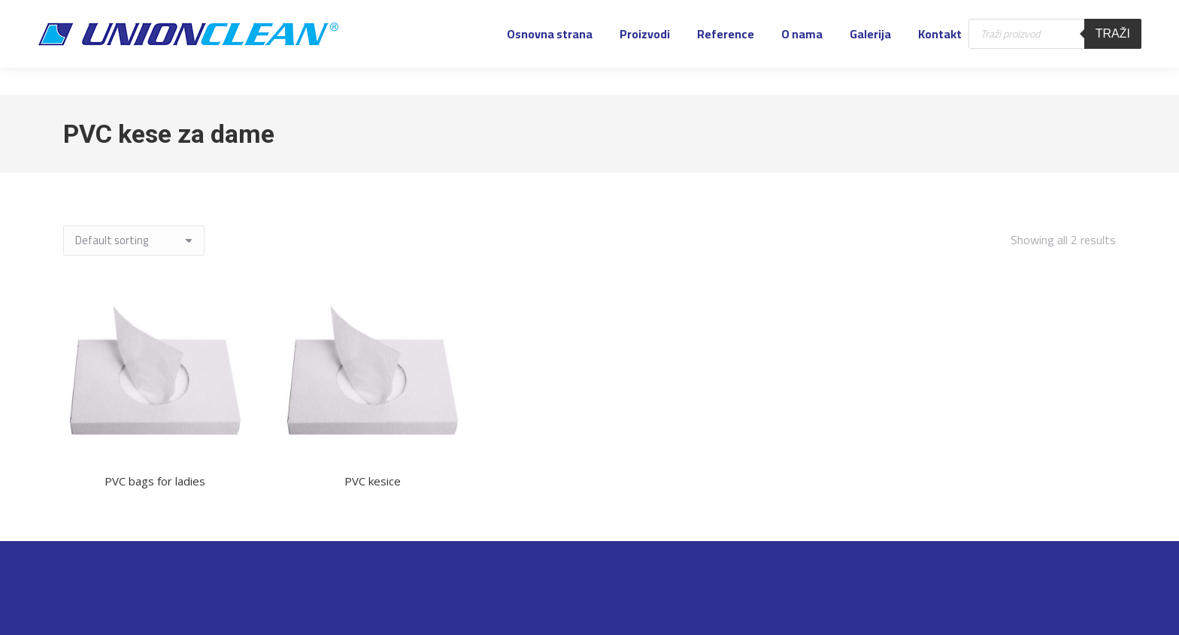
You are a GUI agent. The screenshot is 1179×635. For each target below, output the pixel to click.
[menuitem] (550, 61)
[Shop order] (134, 240)
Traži (1113, 60)
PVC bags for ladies (155, 480)
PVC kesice (372, 480)
